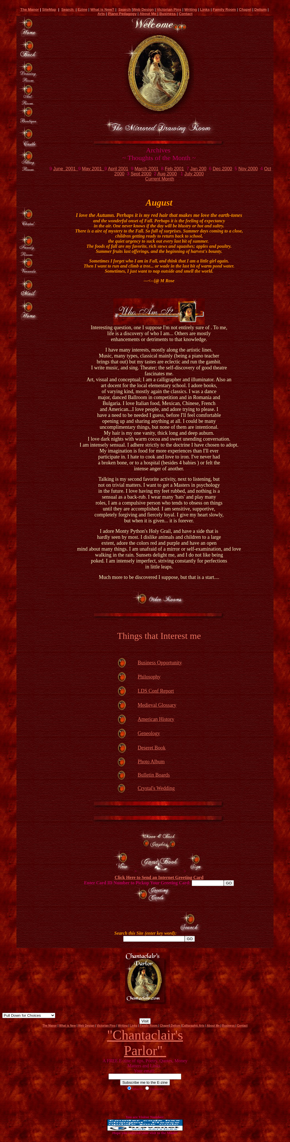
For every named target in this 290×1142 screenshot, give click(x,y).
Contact (185, 14)
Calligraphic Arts (193, 1025)
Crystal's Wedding (156, 788)
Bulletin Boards (154, 775)
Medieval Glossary (157, 705)
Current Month (159, 178)
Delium (260, 9)
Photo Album (151, 761)
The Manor (29, 9)
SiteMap (49, 9)
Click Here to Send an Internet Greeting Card (159, 877)
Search (67, 9)
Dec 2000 (222, 168)
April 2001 (118, 168)
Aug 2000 (167, 173)
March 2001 (147, 168)
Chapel (245, 9)
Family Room (224, 9)
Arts (101, 14)
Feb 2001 (174, 168)
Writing (190, 9)
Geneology (149, 733)
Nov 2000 (248, 168)
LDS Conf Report (156, 691)
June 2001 (65, 168)
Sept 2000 (141, 173)
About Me (148, 14)
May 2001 (93, 168)
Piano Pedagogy (122, 14)
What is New (67, 1025)
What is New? (102, 9)
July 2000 (194, 173)
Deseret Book (151, 748)
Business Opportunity (160, 662)
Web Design (143, 9)
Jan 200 (198, 168)
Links (205, 9)
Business (167, 14)
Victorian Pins (169, 9)
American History (156, 719)
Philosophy (149, 677)
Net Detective (28, 1015)
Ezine (82, 9)
